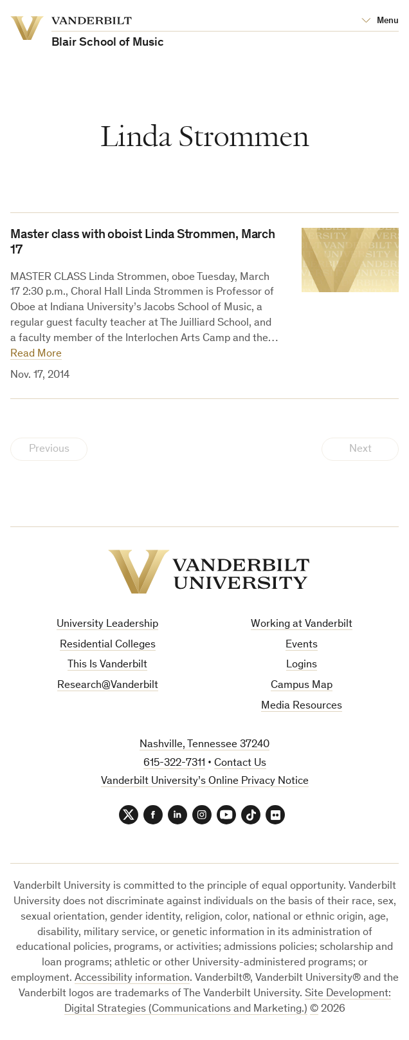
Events (302, 645)
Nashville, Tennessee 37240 (204, 744)
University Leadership (107, 624)
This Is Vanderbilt (107, 665)
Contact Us (240, 763)
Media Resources (301, 706)
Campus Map (301, 685)
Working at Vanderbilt (301, 624)
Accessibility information (132, 978)
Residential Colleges (108, 645)
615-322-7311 (174, 763)
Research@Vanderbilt (107, 685)
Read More (36, 354)
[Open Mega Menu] (380, 21)
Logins (301, 665)
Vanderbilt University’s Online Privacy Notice (205, 781)
